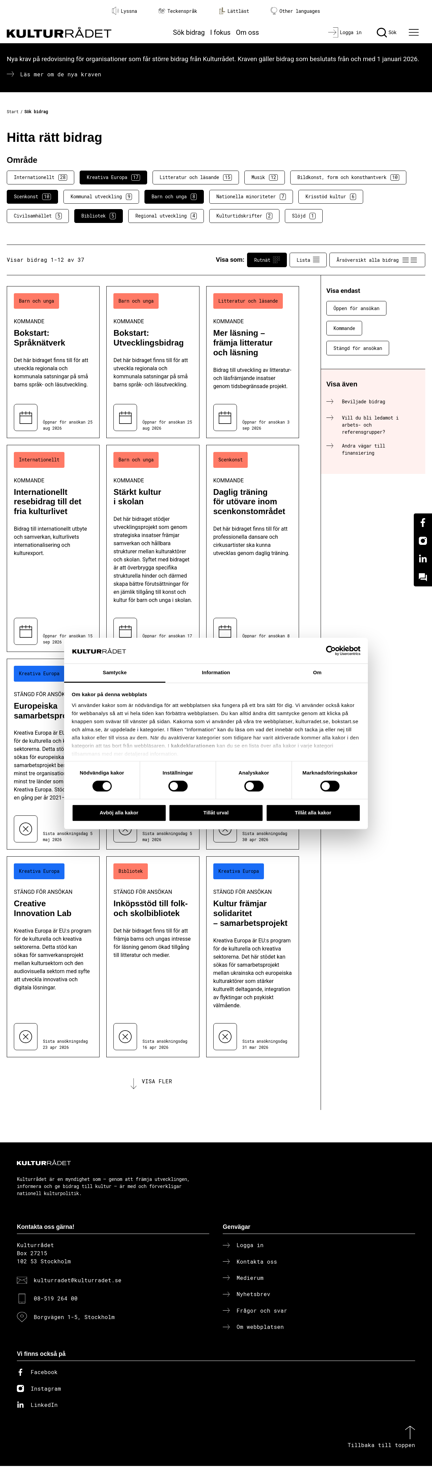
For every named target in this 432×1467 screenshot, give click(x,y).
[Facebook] (423, 522)
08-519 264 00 (56, 1299)
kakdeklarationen (193, 746)
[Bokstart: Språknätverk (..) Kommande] (53, 362)
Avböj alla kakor (119, 812)
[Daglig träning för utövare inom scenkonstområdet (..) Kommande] (252, 548)
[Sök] (387, 32)
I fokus (220, 32)
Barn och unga (174, 196)
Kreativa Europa (113, 177)
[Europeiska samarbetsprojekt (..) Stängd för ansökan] (53, 754)
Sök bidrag (189, 32)
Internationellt (40, 177)
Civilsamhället (38, 215)
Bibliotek (98, 215)
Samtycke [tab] (115, 673)
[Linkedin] (423, 559)
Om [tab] (317, 673)
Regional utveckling (166, 215)
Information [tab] (216, 673)
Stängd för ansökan (357, 348)
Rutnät (267, 259)
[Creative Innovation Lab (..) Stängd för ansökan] (53, 956)
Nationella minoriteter (251, 196)
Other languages (295, 11)
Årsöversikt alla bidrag (377, 259)
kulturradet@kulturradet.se (78, 1281)
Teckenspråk (178, 11)
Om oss (247, 32)
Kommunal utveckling (101, 196)
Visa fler (157, 1081)
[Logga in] (344, 32)
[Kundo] (423, 577)
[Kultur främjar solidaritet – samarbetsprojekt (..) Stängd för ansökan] (252, 956)
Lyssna (124, 11)
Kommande (344, 328)
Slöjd (304, 215)
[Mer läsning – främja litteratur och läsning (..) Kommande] (252, 362)
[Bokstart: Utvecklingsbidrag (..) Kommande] (152, 362)
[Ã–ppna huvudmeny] (415, 32)
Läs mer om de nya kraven (60, 74)
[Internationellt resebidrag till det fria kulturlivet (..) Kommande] (53, 548)
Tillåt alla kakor (313, 812)
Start (13, 111)
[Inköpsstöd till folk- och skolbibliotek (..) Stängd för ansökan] (152, 956)
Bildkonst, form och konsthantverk (348, 177)
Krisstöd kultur (330, 196)
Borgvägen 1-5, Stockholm (74, 1317)
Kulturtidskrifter (244, 215)
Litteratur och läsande (196, 177)
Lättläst (234, 10)
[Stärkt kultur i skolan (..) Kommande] (152, 548)
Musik (264, 177)
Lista (308, 259)
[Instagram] (423, 541)
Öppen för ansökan (356, 308)
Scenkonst (32, 196)
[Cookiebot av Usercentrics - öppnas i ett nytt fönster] (330, 651)
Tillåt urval (216, 812)
